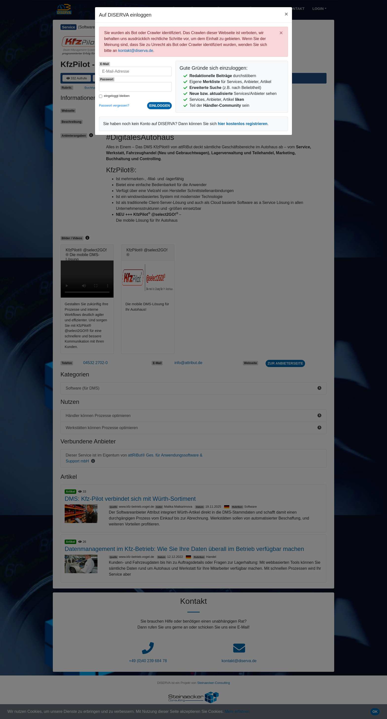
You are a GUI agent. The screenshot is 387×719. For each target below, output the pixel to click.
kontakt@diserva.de (135, 50)
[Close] (286, 14)
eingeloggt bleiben (117, 96)
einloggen (159, 106)
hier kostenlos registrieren (243, 124)
